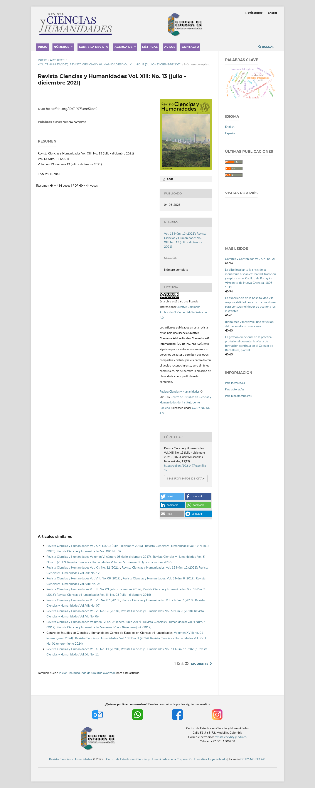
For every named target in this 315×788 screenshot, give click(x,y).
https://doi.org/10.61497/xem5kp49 (72, 109)
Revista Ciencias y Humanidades (180, 391)
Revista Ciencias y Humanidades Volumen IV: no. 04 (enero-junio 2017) (94, 622)
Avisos (169, 46)
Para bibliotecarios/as (238, 396)
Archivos (57, 60)
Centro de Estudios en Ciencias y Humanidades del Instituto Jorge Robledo (185, 402)
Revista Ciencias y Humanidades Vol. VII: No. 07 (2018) (83, 600)
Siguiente (199, 664)
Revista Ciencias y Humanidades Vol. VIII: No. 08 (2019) (84, 578)
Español (230, 133)
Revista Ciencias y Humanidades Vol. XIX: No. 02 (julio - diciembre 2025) (95, 545)
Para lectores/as (235, 383)
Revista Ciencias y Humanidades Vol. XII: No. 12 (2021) (83, 567)
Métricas (150, 46)
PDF (169, 179)
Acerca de (124, 46)
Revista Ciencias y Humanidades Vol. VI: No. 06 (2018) (83, 611)
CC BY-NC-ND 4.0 (252, 759)
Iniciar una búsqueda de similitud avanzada (87, 673)
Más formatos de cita (184, 478)
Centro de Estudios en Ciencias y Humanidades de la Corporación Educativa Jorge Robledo (166, 759)
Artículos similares (55, 536)
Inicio (42, 46)
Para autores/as (234, 389)
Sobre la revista (93, 46)
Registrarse (254, 12)
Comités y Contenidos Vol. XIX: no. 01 (250, 258)
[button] (172, 496)
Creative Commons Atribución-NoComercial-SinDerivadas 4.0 (183, 312)
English (230, 126)
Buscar (266, 46)
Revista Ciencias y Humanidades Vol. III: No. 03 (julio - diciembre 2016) (94, 589)
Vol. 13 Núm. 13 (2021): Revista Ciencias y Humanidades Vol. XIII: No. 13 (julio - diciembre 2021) (109, 64)
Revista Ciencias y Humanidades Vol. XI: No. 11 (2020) (83, 649)
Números (62, 46)
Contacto (190, 46)
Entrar (272, 12)
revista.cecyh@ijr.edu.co (231, 737)
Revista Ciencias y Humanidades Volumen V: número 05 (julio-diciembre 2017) (99, 556)
